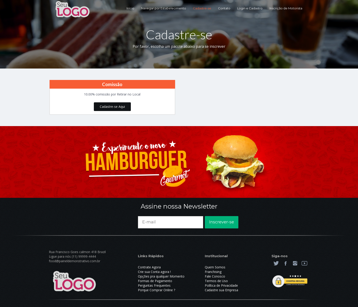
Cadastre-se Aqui (112, 106)
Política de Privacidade (221, 285)
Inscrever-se (221, 222)
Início (130, 8)
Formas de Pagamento (155, 281)
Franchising (213, 272)
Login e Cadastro (250, 8)
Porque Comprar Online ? (156, 290)
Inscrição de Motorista (285, 8)
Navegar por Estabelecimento (163, 8)
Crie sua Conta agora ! (154, 272)
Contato (224, 8)
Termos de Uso (216, 281)
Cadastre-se (202, 8)
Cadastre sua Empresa (221, 290)
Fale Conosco (215, 276)
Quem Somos (215, 267)
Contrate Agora (149, 267)
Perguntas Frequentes (154, 285)
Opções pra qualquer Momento (161, 276)
